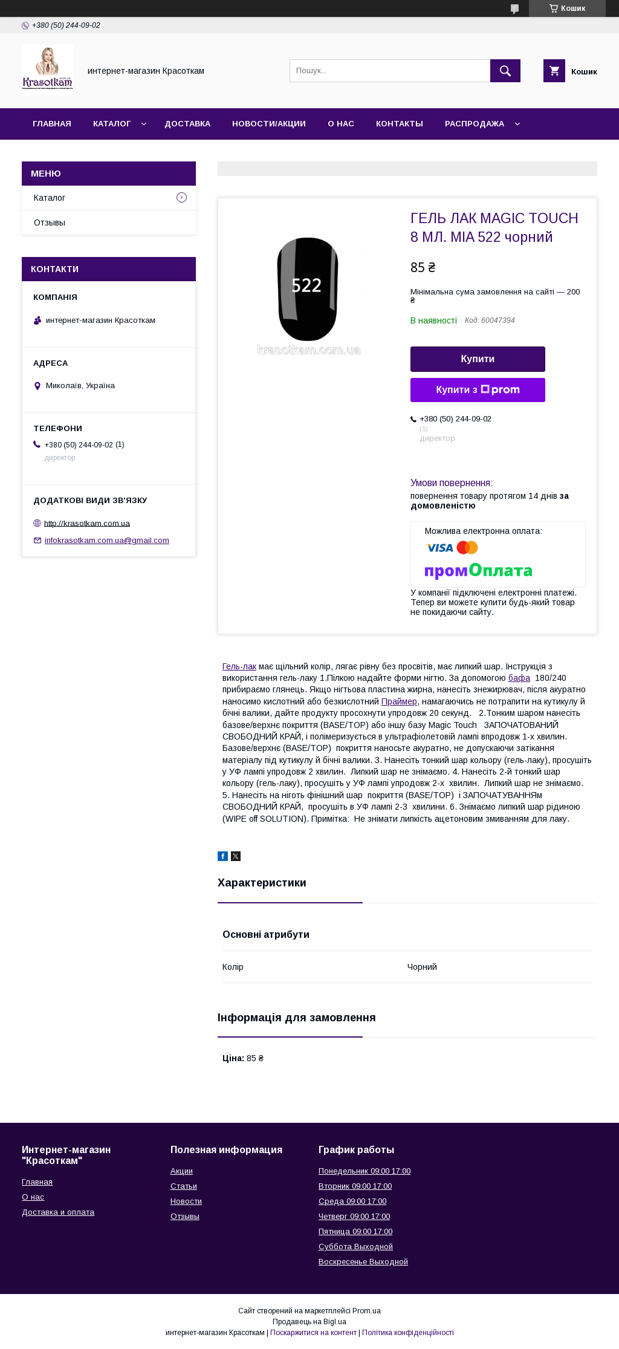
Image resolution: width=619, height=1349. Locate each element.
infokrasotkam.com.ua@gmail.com (107, 540)
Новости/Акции (269, 123)
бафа (519, 678)
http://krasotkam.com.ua (87, 522)
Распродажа (474, 123)
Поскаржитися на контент (313, 1332)
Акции (181, 1170)
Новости (186, 1201)
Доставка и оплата (58, 1212)
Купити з (477, 390)
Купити (478, 359)
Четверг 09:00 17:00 (354, 1216)
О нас (341, 123)
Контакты (399, 123)
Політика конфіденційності (408, 1332)
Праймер (399, 701)
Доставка (187, 123)
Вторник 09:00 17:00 (355, 1186)
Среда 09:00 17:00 (352, 1201)
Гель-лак (239, 666)
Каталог (112, 123)
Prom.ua (366, 1311)
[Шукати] (505, 70)
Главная (52, 123)
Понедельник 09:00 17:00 (364, 1170)
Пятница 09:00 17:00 (355, 1231)
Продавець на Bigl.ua (309, 1322)
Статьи (183, 1186)
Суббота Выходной (356, 1246)
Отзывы (49, 222)
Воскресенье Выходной (363, 1261)
